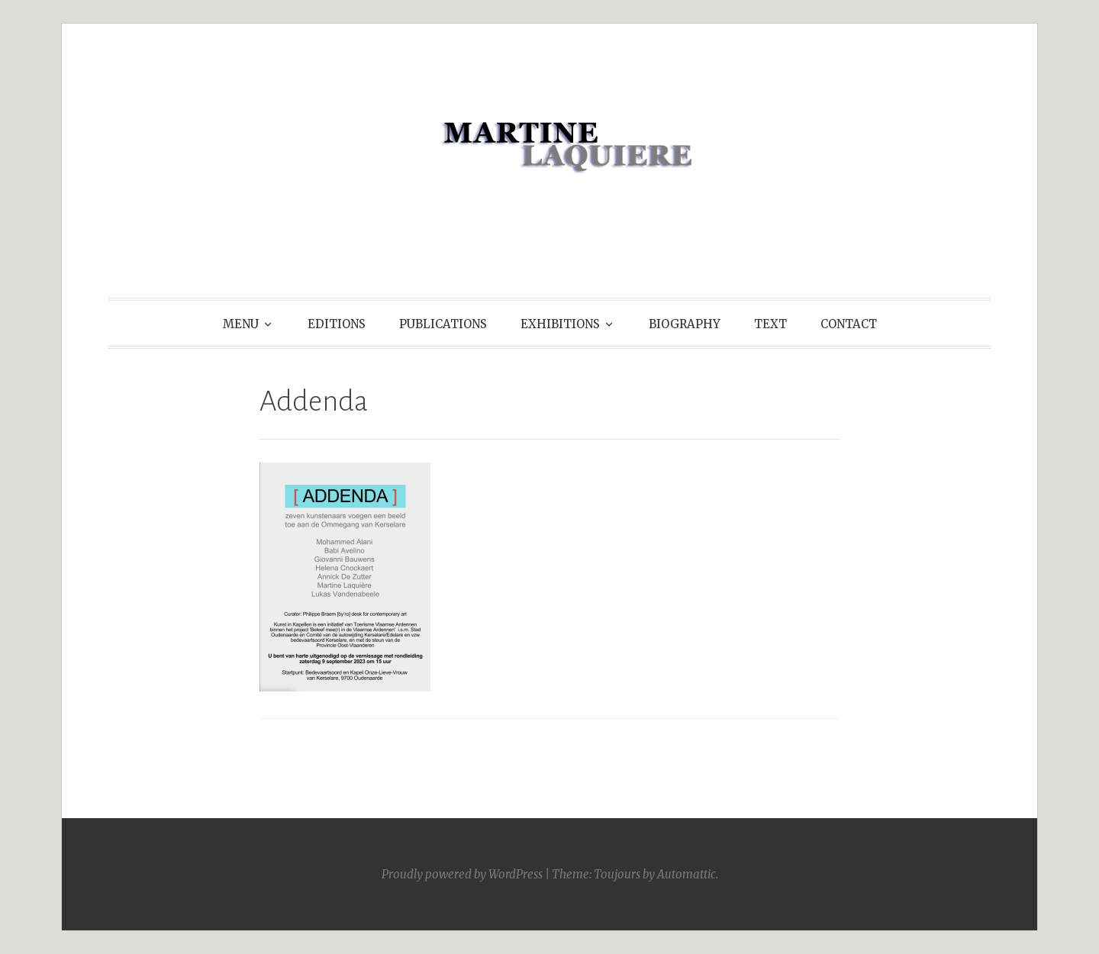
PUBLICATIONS (443, 324)
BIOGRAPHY (684, 324)
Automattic (686, 874)
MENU (241, 324)
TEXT (770, 324)
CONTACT (848, 324)
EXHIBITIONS (560, 324)
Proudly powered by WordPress (462, 874)
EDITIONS (337, 324)
